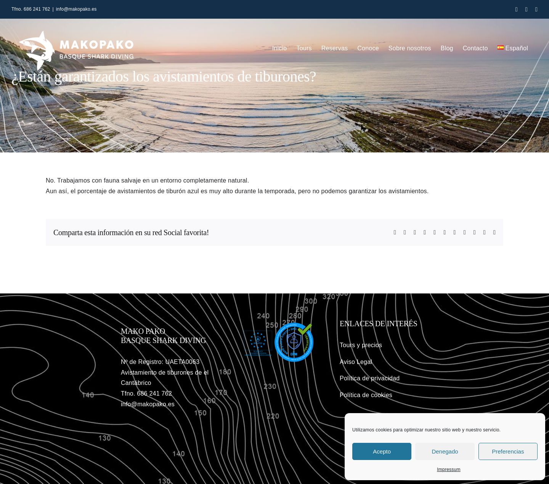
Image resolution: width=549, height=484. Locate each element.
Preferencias (508, 451)
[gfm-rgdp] (274, 324)
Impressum (449, 469)
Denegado (445, 451)
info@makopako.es (76, 9)
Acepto (382, 451)
